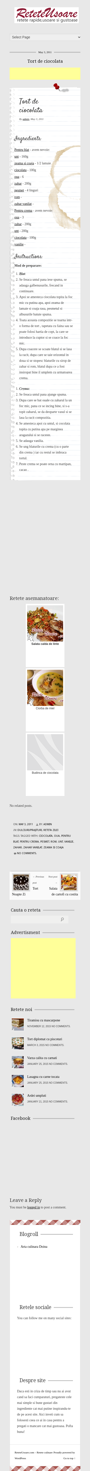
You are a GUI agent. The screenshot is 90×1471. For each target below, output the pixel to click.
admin (26, 119)
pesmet (19, 190)
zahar (18, 183)
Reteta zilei (50, 830)
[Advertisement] (50, 74)
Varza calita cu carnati (42, 1058)
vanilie (19, 244)
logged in (33, 1207)
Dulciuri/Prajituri (30, 830)
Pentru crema (23, 210)
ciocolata (20, 170)
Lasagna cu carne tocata (43, 1077)
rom (17, 197)
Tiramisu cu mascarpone (43, 1020)
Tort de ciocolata (45, 61)
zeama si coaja (24, 163)
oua (16, 177)
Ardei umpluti (36, 1095)
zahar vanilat (23, 204)
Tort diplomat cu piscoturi (44, 1039)
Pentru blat (21, 150)
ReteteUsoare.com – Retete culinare (46, 15)
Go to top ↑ (69, 1458)
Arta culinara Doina (34, 1246)
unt (16, 156)
